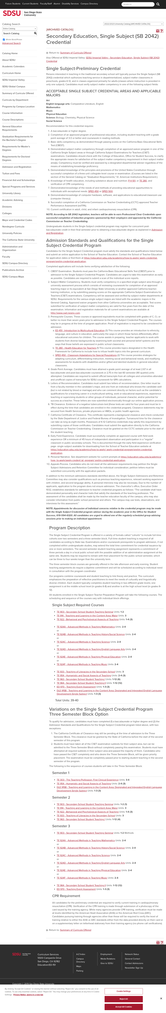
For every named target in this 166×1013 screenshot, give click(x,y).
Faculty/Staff (46, 3)
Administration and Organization (12, 248)
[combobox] (133, 24)
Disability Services (70, 3)
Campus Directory (89, 3)
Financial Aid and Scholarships (18, 180)
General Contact (132, 959)
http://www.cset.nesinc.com (65, 313)
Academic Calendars (13, 66)
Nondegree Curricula (13, 226)
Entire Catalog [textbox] (9, 28)
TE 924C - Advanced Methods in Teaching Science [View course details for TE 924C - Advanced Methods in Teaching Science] (83, 641)
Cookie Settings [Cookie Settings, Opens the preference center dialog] (124, 993)
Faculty (6, 256)
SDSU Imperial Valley (13, 79)
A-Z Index (80, 954)
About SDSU (8, 60)
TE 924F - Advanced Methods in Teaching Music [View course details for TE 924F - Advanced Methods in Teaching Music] (82, 664)
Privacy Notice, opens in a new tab (28, 997)
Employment (106, 954)
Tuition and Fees (11, 173)
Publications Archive (13, 270)
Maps (78, 966)
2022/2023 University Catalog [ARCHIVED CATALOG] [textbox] (127, 24)
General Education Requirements (12, 128)
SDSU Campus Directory (15, 263)
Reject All (124, 1001)
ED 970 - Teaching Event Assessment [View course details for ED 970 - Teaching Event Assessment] (76, 686)
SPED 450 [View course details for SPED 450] (93, 191)
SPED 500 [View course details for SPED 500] (107, 191)
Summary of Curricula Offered (18, 93)
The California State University (18, 239)
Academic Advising (12, 200)
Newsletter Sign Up (134, 968)
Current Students (30, 3)
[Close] (161, 1000)
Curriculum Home (11, 73)
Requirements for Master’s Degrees (16, 148)
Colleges (7, 213)
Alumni (57, 3)
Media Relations (108, 959)
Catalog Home (10, 53)
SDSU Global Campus (13, 86)
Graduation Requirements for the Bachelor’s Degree (17, 138)
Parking (79, 971)
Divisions (7, 206)
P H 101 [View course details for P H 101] (131, 180)
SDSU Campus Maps (13, 276)
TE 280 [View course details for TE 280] (143, 180)
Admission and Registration (16, 166)
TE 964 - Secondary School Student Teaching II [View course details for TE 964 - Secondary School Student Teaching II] (81, 683)
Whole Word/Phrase (14, 39)
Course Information (12, 113)
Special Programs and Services (18, 186)
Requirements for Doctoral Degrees (16, 158)
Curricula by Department (15, 99)
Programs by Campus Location (18, 106)
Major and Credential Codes (17, 220)
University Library (11, 193)
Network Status (132, 954)
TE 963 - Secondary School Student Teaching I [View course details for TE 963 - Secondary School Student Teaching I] (81, 679)
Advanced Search (11, 43)
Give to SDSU (107, 963)
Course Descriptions (12, 119)
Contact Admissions (134, 963)
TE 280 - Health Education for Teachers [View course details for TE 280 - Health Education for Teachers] (75, 348)
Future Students (12, 3)
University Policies (12, 233)
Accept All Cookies (123, 1009)
